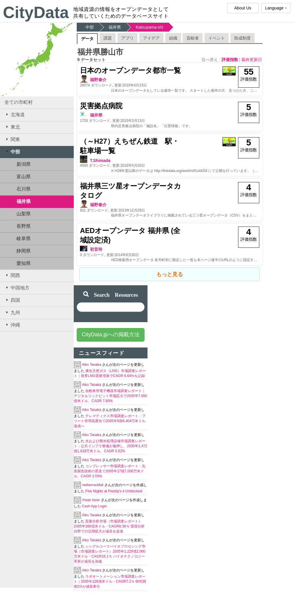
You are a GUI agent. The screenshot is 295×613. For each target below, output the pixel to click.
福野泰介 (98, 79)
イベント (216, 38)
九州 (12, 312)
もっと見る (169, 274)
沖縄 (12, 324)
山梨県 (24, 213)
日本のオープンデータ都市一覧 (130, 70)
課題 (108, 38)
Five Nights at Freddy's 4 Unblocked (113, 491)
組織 (173, 38)
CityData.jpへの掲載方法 (111, 334)
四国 (12, 300)
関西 (12, 275)
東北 (12, 127)
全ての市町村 (18, 102)
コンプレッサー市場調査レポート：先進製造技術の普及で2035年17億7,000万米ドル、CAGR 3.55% (109, 471)
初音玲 (96, 249)
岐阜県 (24, 238)
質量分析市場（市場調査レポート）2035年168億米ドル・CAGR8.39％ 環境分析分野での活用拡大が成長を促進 (109, 526)
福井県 (24, 201)
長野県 (24, 226)
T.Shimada (100, 160)
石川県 (24, 188)
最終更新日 (251, 59)
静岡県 (24, 250)
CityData (36, 12)
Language (276, 9)
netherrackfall (93, 485)
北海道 (14, 114)
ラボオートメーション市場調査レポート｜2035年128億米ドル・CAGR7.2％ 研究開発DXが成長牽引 (110, 581)
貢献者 (192, 38)
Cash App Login (94, 506)
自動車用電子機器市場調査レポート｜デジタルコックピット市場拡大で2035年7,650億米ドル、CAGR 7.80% (110, 396)
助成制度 (242, 38)
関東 (12, 139)
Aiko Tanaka (92, 365)
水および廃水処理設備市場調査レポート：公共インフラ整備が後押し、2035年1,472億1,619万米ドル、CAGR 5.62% (110, 446)
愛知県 (24, 263)
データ (87, 38)
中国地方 (17, 287)
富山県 (24, 176)
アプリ (127, 38)
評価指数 (230, 59)
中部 (12, 151)
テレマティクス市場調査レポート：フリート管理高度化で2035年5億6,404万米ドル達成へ (109, 421)
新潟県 (24, 164)
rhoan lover (91, 500)
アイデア (151, 38)
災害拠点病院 (101, 106)
